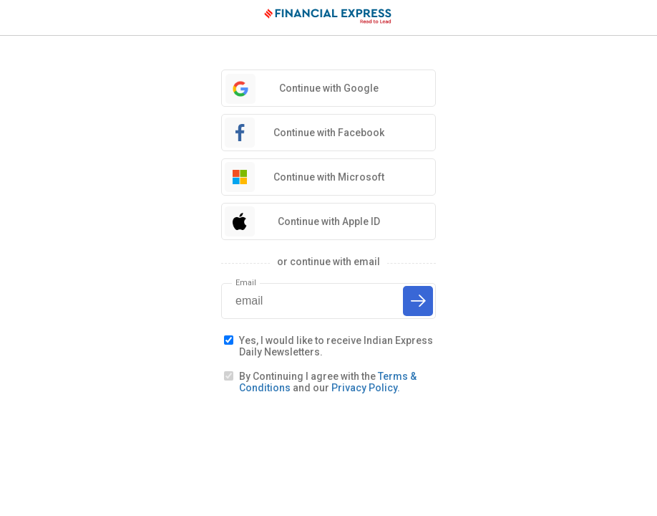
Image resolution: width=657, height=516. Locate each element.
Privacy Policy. (365, 387)
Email (245, 282)
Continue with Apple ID (329, 221)
